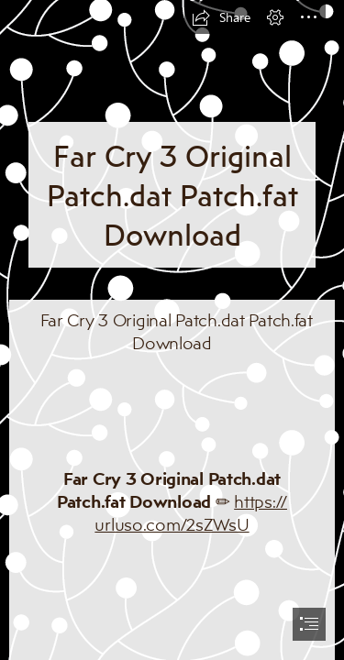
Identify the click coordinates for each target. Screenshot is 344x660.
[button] (221, 17)
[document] (172, 330)
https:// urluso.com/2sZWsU (190, 513)
